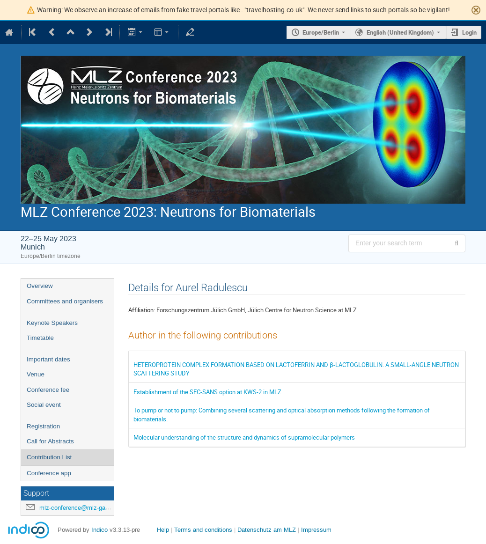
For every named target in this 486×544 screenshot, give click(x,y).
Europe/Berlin (320, 32)
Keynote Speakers (52, 322)
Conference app (49, 473)
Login (469, 32)
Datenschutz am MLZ (266, 530)
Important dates (48, 359)
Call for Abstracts (50, 441)
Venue (35, 374)
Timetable (40, 337)
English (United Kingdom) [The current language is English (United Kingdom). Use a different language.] (400, 32)
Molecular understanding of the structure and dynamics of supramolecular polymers (244, 437)
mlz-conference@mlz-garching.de (84, 508)
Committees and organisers (65, 301)
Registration (43, 426)
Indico (99, 530)
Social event (44, 404)
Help (163, 530)
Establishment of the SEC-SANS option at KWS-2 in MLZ (207, 392)
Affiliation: (141, 310)
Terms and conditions (203, 530)
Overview (40, 285)
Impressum (316, 530)
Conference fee (48, 389)
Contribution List (49, 457)
